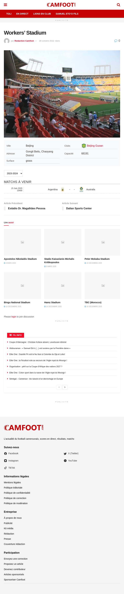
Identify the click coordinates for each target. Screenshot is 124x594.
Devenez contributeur (14, 569)
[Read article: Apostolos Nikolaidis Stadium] (22, 242)
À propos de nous (13, 518)
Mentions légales (12, 482)
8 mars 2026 (10, 263)
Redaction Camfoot (24, 41)
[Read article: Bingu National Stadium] (22, 285)
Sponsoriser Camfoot (14, 579)
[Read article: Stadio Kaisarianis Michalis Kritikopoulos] (62, 242)
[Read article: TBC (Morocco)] (103, 285)
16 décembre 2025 (93, 263)
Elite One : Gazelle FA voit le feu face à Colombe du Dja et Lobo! (37, 354)
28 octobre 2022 (46, 41)
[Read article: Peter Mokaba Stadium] (103, 242)
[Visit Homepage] (62, 5)
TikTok (9, 467)
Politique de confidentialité (17, 493)
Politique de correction (15, 498)
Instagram (11, 460)
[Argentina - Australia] (62, 189)
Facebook (11, 453)
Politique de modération (16, 503)
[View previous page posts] (59, 387)
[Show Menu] (5, 5)
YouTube (70, 460)
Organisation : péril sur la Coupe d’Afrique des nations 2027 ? (35, 366)
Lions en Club (42, 13)
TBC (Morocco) (93, 302)
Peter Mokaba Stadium (97, 258)
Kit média (8, 528)
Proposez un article (13, 564)
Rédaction (9, 533)
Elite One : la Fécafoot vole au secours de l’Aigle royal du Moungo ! (38, 360)
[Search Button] (118, 5)
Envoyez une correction (15, 558)
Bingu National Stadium (17, 302)
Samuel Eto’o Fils (67, 13)
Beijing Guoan (95, 145)
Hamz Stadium (52, 302)
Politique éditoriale (13, 487)
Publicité (8, 523)
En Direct (22, 13)
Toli (8, 13)
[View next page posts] (64, 387)
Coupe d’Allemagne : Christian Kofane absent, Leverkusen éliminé (37, 342)
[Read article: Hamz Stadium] (62, 285)
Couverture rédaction (14, 544)
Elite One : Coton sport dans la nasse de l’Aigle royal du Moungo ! (37, 373)
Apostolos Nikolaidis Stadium (20, 258)
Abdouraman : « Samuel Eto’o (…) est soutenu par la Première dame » (39, 348)
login (13, 316)
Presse (7, 539)
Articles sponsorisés (14, 574)
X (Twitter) (71, 453)
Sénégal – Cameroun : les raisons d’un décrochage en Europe (36, 379)
